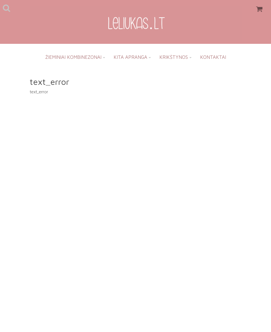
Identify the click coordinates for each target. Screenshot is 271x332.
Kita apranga (132, 57)
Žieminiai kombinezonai (75, 57)
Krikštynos (175, 57)
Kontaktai (213, 57)
